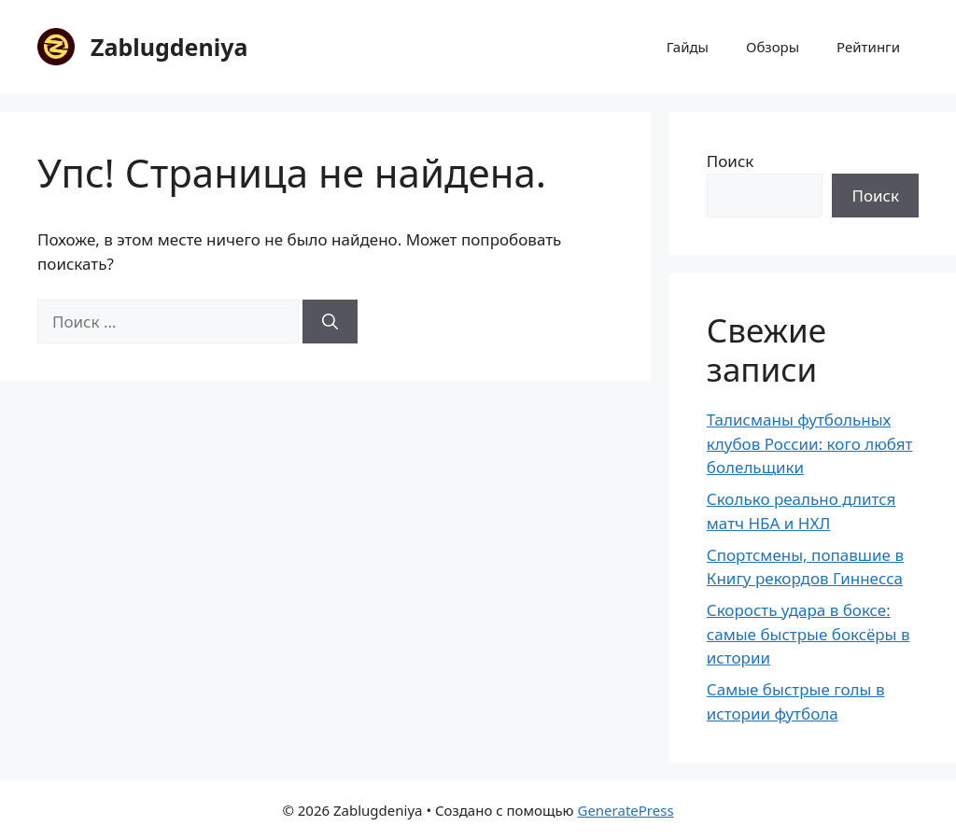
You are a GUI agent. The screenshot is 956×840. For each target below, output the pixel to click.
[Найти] (330, 322)
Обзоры (772, 46)
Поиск (730, 161)
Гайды (688, 46)
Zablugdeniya (169, 47)
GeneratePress (625, 810)
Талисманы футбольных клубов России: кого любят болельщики (810, 443)
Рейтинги (868, 46)
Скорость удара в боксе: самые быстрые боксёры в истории (808, 633)
